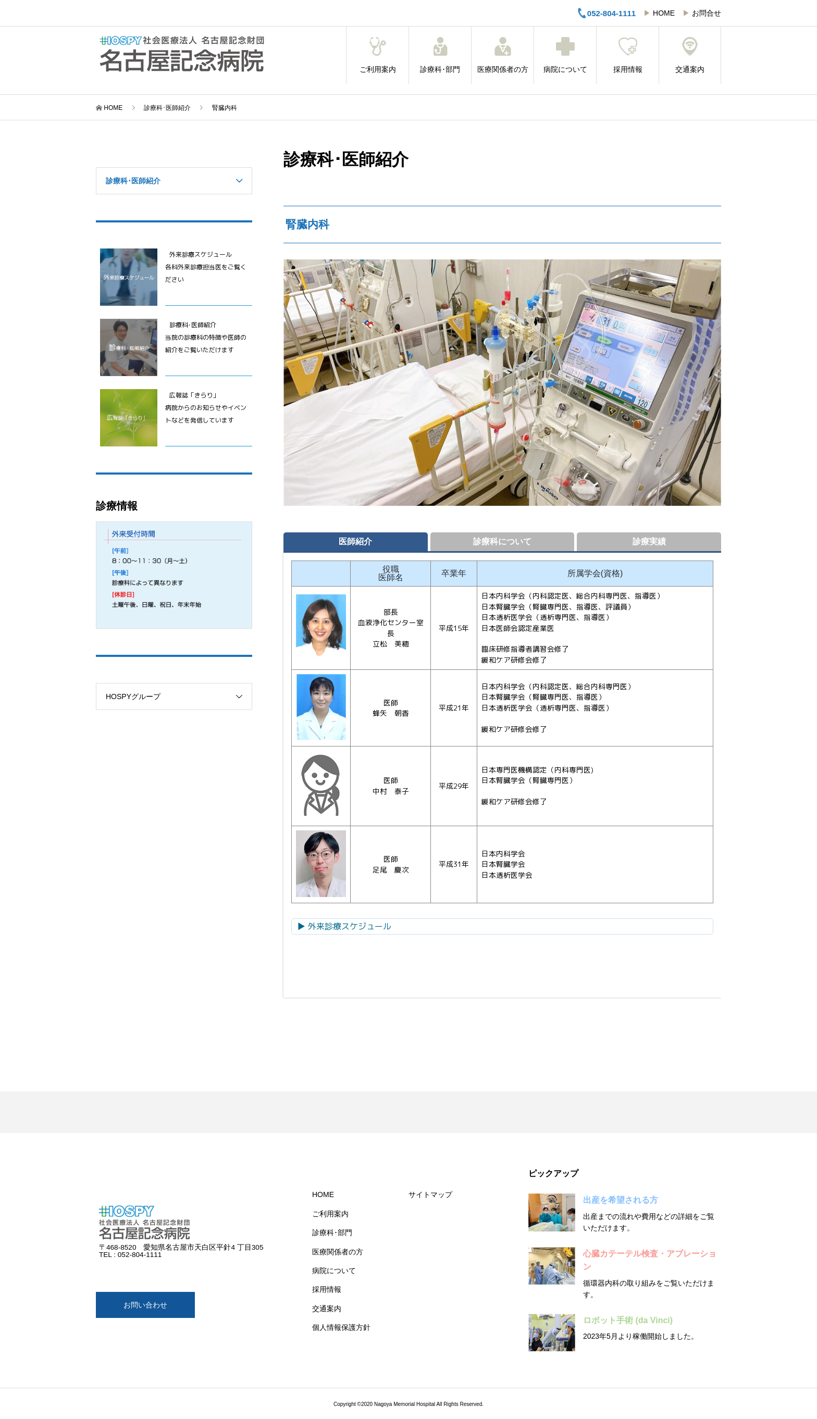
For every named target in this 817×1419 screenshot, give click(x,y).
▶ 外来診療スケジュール (344, 926)
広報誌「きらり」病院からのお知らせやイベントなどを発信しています (205, 408)
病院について (565, 55)
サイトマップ (430, 1194)
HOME (664, 13)
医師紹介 (355, 541)
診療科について (502, 541)
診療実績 (649, 541)
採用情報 (627, 55)
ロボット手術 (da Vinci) (628, 1320)
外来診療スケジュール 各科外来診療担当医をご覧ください (205, 267)
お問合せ (706, 13)
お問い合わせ (145, 1305)
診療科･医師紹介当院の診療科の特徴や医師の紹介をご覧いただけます (205, 337)
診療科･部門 (440, 55)
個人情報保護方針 (341, 1327)
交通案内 (690, 55)
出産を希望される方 (620, 1200)
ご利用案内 (377, 55)
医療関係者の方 (502, 55)
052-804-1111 (606, 13)
